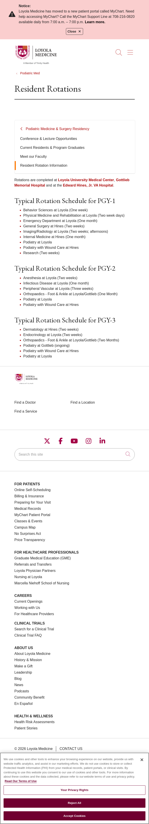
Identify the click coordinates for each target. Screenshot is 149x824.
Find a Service (25, 411)
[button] (131, 51)
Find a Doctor (25, 402)
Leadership (23, 672)
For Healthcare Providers (34, 614)
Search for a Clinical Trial (34, 629)
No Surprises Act (27, 533)
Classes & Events (28, 521)
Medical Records (27, 509)
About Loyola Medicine (32, 654)
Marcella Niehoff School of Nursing (41, 583)
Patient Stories (26, 728)
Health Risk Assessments (34, 722)
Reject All (74, 806)
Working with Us (27, 608)
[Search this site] (74, 454)
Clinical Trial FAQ (28, 635)
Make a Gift (23, 666)
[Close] (142, 763)
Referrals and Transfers (33, 564)
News (18, 685)
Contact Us (70, 749)
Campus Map (25, 527)
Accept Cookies (74, 819)
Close (74, 31)
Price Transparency (29, 540)
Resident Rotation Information (43, 165)
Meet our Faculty (33, 156)
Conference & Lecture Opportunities (48, 139)
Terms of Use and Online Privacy (51, 755)
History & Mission (28, 660)
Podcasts (21, 691)
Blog (18, 679)
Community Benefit (29, 697)
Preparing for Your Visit (32, 502)
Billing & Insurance (29, 496)
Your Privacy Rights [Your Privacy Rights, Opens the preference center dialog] (74, 793)
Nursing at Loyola (28, 577)
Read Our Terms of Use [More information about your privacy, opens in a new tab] (21, 784)
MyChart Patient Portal (32, 515)
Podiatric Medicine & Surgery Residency (57, 129)
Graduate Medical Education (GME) (42, 558)
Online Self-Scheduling (32, 490)
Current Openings (28, 601)
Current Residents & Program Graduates (52, 147)
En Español (23, 704)
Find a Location (83, 402)
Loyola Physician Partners (35, 571)
